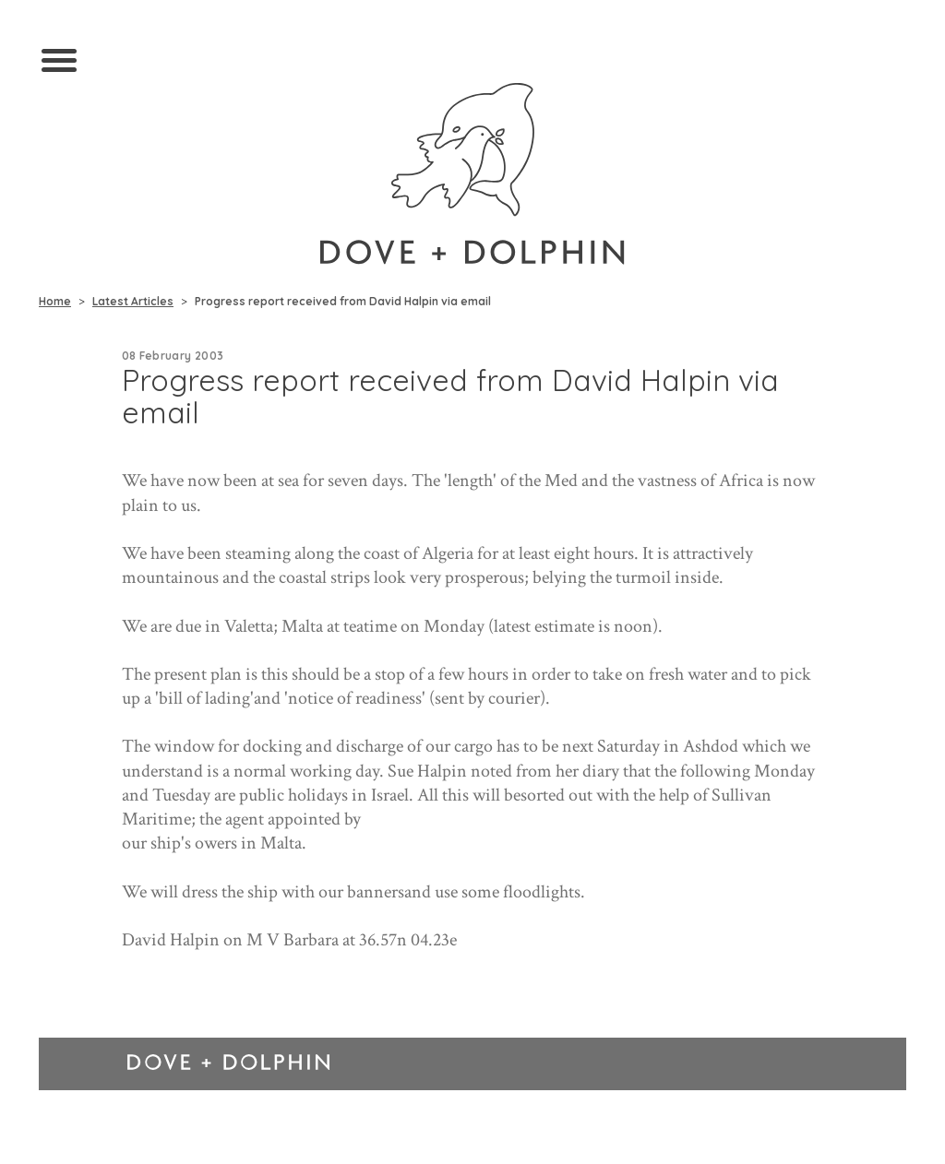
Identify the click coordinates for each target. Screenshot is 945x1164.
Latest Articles (132, 301)
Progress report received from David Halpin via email (343, 301)
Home (55, 301)
